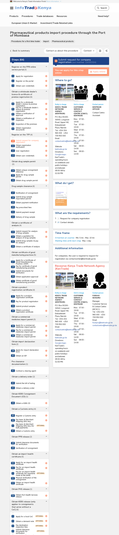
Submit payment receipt (25, 212)
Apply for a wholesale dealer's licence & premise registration (26, 104)
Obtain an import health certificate (25, 483)
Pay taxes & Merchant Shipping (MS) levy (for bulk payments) (25, 425)
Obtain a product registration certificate (24, 311)
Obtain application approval (27, 276)
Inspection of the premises (26, 124)
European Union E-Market (24, 23)
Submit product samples (25, 306)
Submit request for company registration (27, 141)
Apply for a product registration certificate (24, 296)
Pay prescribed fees (24, 207)
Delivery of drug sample (25, 217)
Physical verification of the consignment (26, 478)
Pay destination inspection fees (22, 526)
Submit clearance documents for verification (27, 443)
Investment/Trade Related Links (56, 23)
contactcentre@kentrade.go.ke (67, 141)
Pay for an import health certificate (25, 468)
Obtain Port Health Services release (27, 495)
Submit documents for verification (25, 271)
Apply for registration (24, 76)
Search (102, 7)
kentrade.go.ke (61, 149)
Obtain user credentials (25, 86)
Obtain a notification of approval (25, 114)
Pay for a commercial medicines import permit (25, 331)
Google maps (60, 154)
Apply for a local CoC (24, 516)
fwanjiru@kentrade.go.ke (102, 322)
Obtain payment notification (27, 202)
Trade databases (44, 16)
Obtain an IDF (21, 356)
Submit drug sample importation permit (24, 197)
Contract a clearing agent (26, 371)
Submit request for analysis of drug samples (27, 232)
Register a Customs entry (26, 415)
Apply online (97, 71)
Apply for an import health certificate (26, 463)
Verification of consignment (27, 448)
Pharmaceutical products (63, 41)
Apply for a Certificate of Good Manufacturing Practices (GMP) (25, 262)
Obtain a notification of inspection (25, 119)
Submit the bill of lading (25, 383)
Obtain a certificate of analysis (28, 246)
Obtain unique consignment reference (27, 171)
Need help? (103, 16)
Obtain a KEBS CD (23, 403)
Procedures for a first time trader (25, 41)
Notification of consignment (27, 193)
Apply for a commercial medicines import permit (25, 326)
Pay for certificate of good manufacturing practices (26, 267)
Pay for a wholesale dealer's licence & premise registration (27, 109)
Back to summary (20, 51)
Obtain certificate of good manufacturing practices (26, 281)
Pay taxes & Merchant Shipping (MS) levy (24, 420)
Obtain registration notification (23, 146)
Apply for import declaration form (27, 351)
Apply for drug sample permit (25, 175)
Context (89, 50)
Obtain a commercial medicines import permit (25, 335)
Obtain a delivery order (25, 388)
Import (46, 41)
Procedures (27, 16)
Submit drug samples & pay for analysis (27, 241)
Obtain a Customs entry (25, 431)
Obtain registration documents (23, 128)
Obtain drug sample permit (27, 180)
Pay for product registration (27, 301)
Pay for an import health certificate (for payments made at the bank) (25, 473)
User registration (22, 151)
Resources (62, 16)
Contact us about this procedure (62, 50)
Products (13, 16)
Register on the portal (24, 81)
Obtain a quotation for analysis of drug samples (26, 237)
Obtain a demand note (25, 521)
